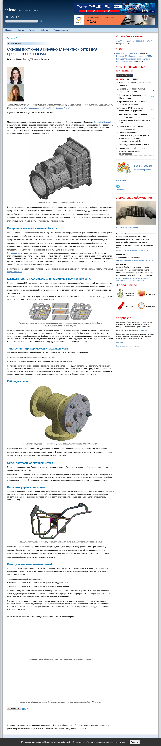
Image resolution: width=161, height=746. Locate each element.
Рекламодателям (61, 30)
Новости (8, 30)
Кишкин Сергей (121, 234)
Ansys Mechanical (14, 272)
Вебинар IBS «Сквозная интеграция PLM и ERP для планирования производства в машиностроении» (134, 59)
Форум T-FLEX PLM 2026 (126, 53)
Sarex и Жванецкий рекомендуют (127, 250)
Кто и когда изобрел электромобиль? (134, 145)
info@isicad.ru (142, 330)
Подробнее (120, 342)
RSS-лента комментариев (127, 227)
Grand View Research (102, 122)
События (44, 30)
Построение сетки (14, 253)
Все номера (121, 180)
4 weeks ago (140, 280)
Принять (134, 742)
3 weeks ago (144, 250)
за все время (132, 79)
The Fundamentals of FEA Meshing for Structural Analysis (47, 108)
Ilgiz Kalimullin (120, 254)
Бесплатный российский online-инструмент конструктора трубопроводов (132, 151)
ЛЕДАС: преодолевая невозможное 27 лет (134, 41)
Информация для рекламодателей (128, 346)
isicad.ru (143, 322)
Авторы (32, 30)
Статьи (21, 30)
